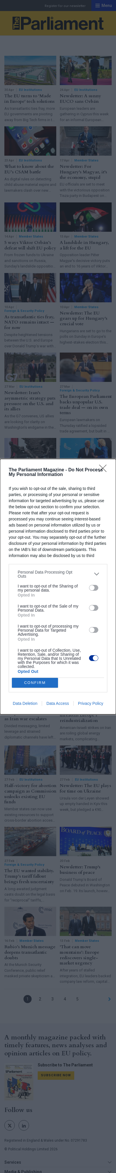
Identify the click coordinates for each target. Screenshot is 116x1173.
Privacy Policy (90, 703)
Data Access (57, 703)
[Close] (104, 470)
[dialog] (58, 586)
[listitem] (58, 574)
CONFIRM (35, 682)
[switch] (93, 588)
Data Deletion (25, 703)
